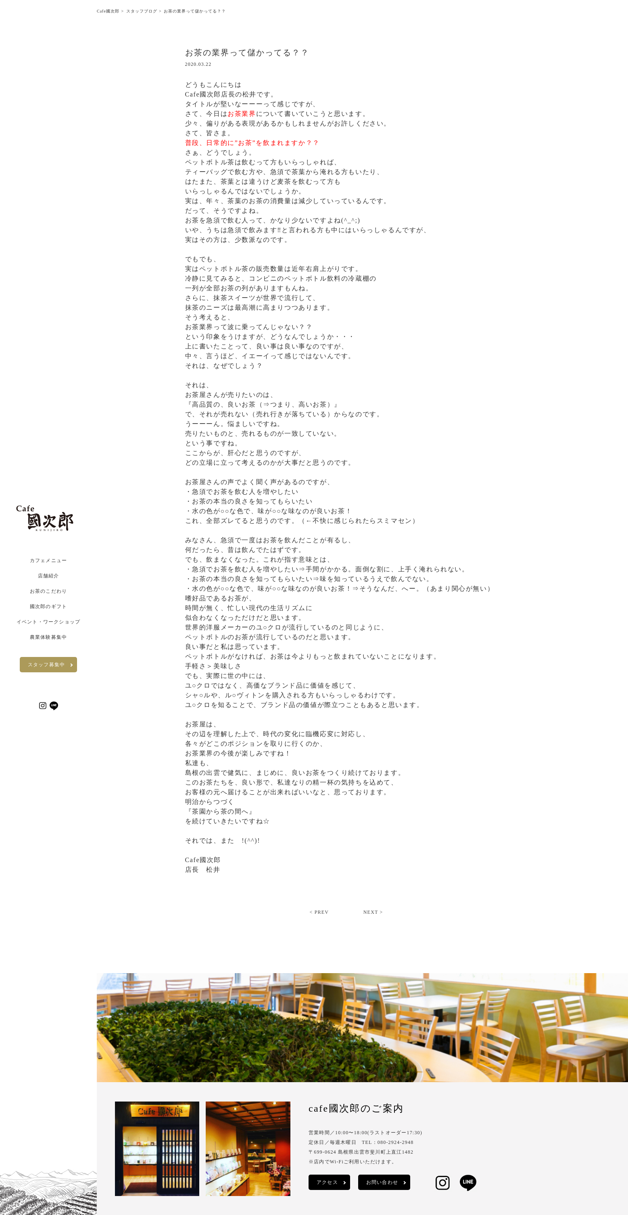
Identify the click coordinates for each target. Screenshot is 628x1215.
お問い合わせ (382, 1182)
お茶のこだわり (48, 591)
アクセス (327, 1182)
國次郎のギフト (48, 606)
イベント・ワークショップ (48, 622)
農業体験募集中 (48, 637)
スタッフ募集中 (46, 664)
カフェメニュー (48, 560)
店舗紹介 (48, 576)
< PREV (319, 912)
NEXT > (373, 912)
